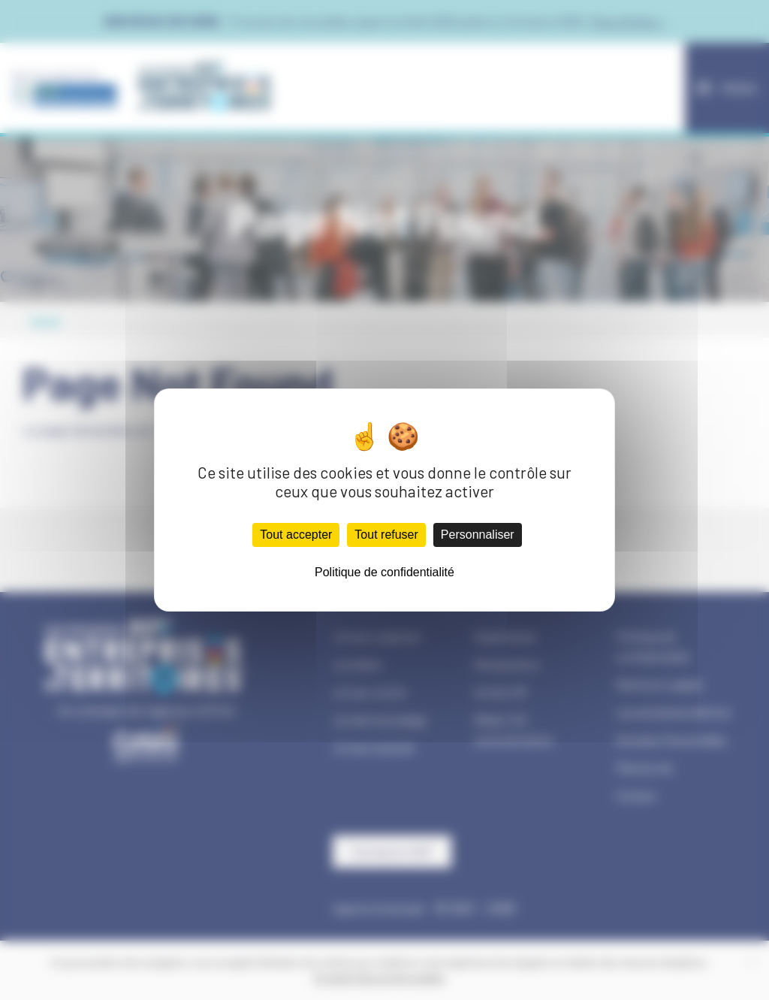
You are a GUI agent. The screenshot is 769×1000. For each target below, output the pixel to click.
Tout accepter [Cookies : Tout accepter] (296, 534)
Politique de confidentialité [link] (384, 572)
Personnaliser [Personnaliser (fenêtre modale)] (477, 534)
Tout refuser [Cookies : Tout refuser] (386, 534)
